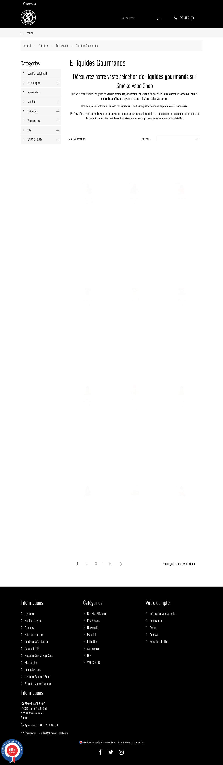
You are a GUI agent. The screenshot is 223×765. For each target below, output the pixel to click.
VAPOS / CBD (35, 139)
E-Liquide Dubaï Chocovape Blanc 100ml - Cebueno (87, 402)
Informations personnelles (163, 614)
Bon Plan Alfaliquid (37, 73)
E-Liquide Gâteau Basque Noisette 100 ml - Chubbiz (88, 302)
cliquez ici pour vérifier (134, 742)
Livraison (29, 614)
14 (110, 564)
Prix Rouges (34, 82)
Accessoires (34, 120)
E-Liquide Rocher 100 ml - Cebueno (87, 503)
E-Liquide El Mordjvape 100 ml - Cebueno (181, 503)
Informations (32, 693)
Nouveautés (33, 92)
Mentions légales (33, 621)
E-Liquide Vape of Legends (38, 684)
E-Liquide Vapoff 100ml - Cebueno (181, 201)
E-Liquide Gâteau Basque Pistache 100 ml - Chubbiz (135, 302)
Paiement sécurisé (34, 635)
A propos (29, 628)
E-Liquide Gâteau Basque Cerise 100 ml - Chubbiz (181, 302)
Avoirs (153, 628)
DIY (29, 130)
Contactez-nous (33, 670)
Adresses (154, 635)
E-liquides (33, 111)
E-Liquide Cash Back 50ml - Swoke (87, 201)
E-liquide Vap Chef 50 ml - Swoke (135, 503)
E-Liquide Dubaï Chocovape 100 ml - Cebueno (182, 402)
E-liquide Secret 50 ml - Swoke (134, 402)
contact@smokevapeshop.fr (53, 733)
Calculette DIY (32, 649)
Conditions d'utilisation (36, 642)
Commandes (156, 621)
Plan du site (31, 663)
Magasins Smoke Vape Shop (39, 656)
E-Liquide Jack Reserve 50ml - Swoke (134, 201)
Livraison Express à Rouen (38, 677)
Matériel (32, 101)
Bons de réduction (159, 642)
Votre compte (158, 603)
